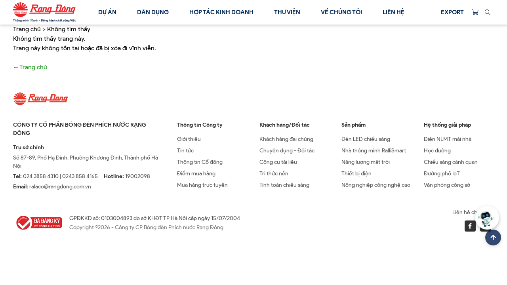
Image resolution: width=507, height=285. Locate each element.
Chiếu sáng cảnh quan (451, 162)
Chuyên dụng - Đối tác (286, 150)
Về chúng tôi (341, 12)
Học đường (437, 150)
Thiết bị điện (356, 173)
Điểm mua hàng (196, 173)
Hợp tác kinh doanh (221, 12)
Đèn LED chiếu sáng (365, 139)
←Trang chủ (30, 67)
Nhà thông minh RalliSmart (373, 150)
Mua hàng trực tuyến (202, 185)
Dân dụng (153, 12)
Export (452, 12)
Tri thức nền (273, 173)
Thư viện (287, 12)
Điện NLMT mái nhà (447, 139)
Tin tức (185, 150)
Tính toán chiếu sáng (284, 185)
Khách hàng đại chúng (286, 139)
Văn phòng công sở (447, 185)
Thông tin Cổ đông (200, 162)
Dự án (107, 12)
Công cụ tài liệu (278, 162)
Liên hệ (393, 12)
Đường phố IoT (442, 173)
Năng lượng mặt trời (365, 162)
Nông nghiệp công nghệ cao (375, 185)
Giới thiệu (189, 139)
